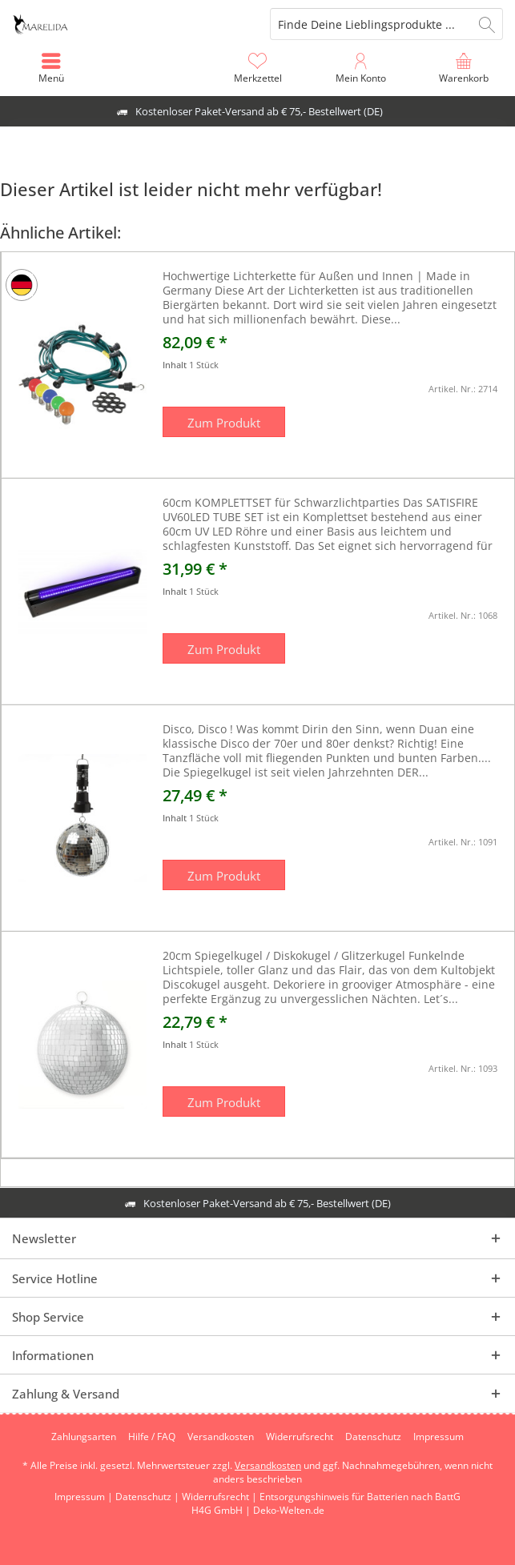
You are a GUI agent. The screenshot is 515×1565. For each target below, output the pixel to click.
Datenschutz (373, 1437)
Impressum (438, 1437)
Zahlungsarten (83, 1437)
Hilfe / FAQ (151, 1437)
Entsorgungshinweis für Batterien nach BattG (360, 1496)
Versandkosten (220, 1437)
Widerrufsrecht (299, 1437)
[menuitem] (463, 68)
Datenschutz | (148, 1496)
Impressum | (84, 1496)
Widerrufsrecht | (221, 1496)
